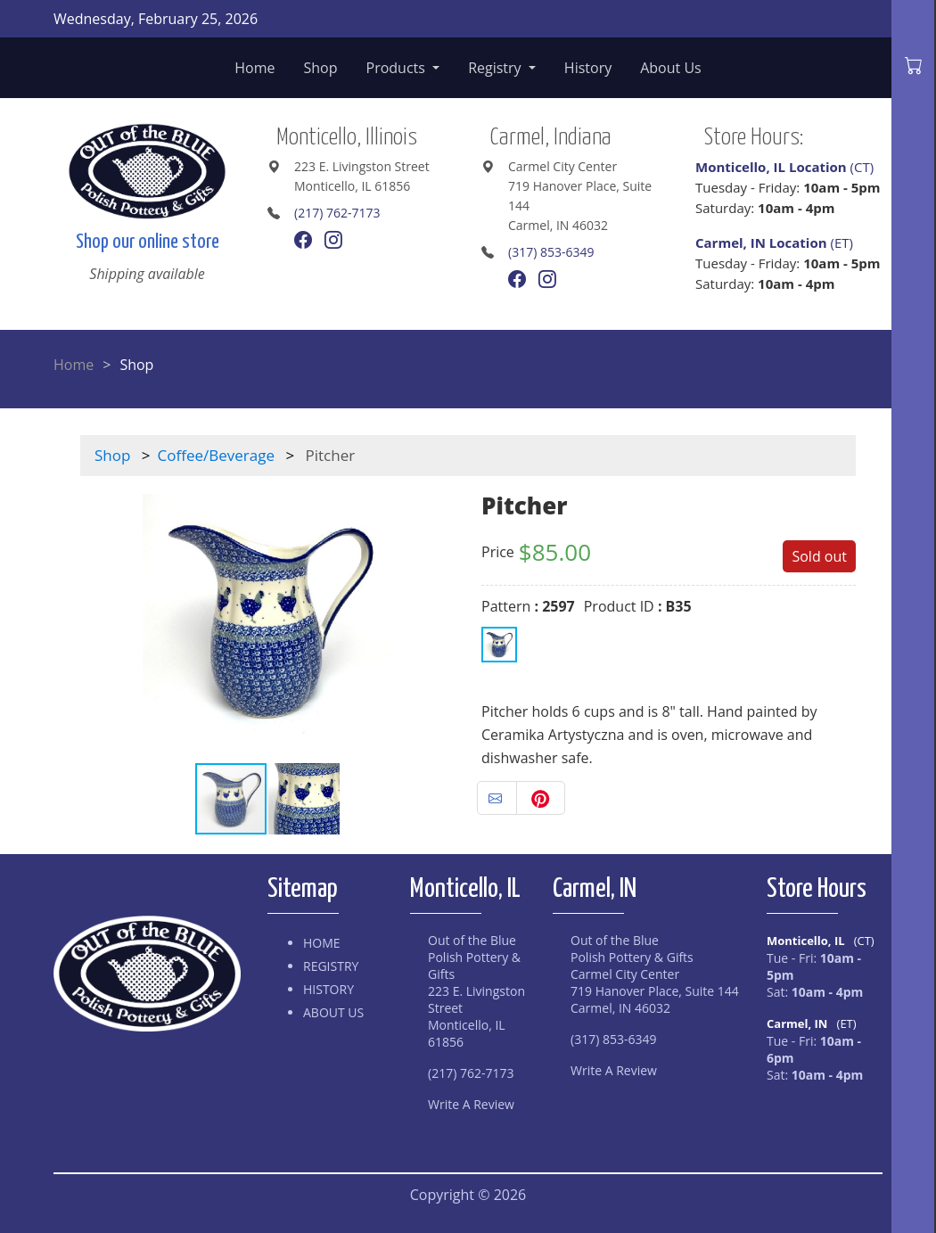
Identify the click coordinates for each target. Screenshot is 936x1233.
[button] (438, 618)
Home (254, 68)
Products (398, 68)
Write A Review (471, 1104)
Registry (496, 68)
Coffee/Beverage (216, 455)
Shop (321, 68)
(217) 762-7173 (337, 212)
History (588, 68)
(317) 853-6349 (551, 251)
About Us (671, 68)
